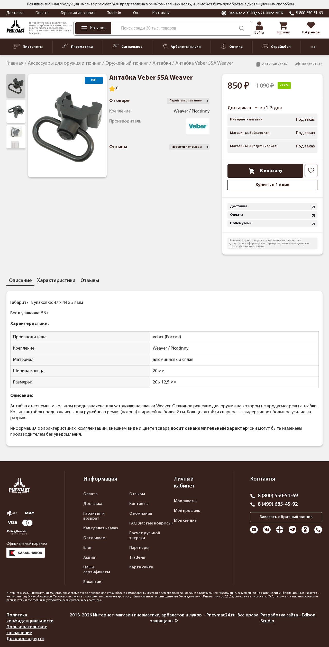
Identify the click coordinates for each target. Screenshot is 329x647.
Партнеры (139, 548)
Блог (87, 548)
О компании (140, 514)
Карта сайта (141, 567)
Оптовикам (94, 538)
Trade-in (114, 13)
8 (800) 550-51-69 (278, 496)
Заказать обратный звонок (286, 517)
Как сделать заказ (100, 528)
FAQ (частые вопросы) (151, 523)
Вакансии (92, 582)
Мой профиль (187, 511)
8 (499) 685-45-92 (278, 504)
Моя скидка (185, 521)
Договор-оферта (25, 638)
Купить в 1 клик (272, 185)
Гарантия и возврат (78, 13)
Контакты (160, 13)
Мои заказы (185, 501)
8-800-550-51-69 (309, 13)
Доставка (14, 13)
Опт (136, 13)
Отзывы (137, 494)
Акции (89, 558)
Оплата (42, 13)
